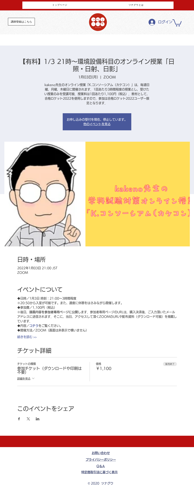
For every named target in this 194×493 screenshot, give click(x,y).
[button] (177, 22)
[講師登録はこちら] (21, 21)
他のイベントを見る (97, 124)
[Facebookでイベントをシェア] (19, 418)
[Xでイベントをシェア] (28, 418)
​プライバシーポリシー (101, 459)
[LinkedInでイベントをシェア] (37, 418)
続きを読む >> (27, 336)
